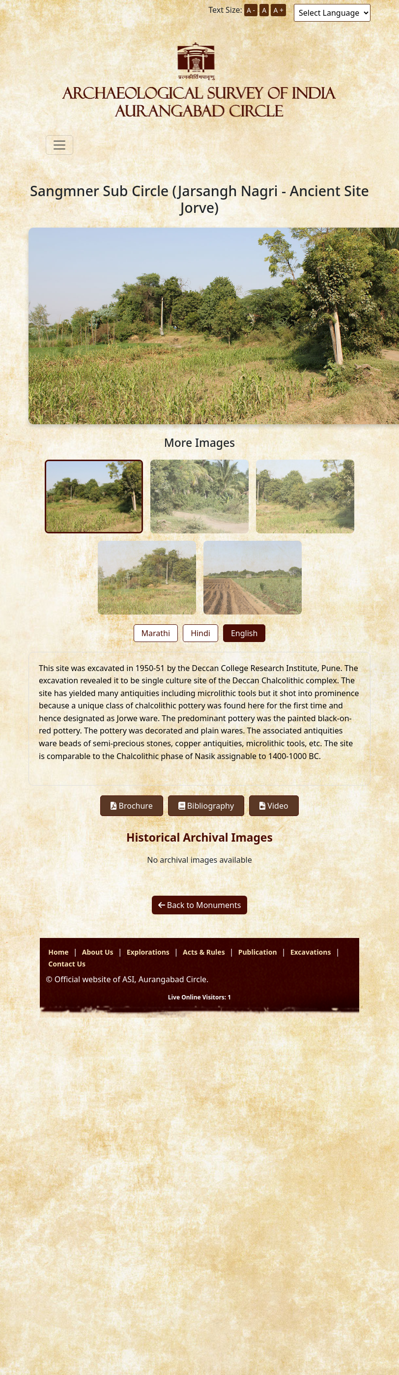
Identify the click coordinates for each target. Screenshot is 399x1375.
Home (58, 952)
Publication (257, 952)
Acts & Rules (204, 952)
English (244, 633)
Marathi (156, 633)
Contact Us (67, 963)
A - (251, 10)
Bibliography (206, 805)
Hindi (200, 633)
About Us (98, 952)
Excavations (310, 952)
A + (278, 10)
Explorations (148, 952)
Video (273, 805)
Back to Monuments (199, 905)
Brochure (131, 805)
